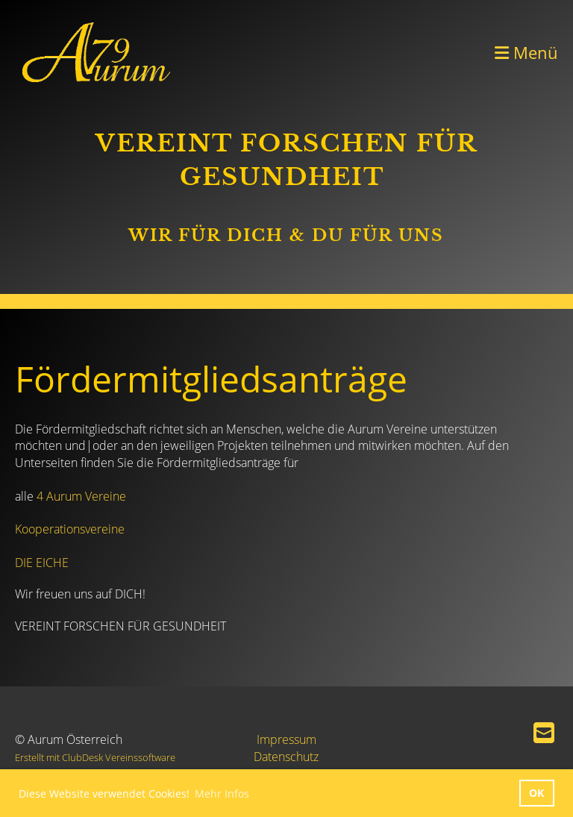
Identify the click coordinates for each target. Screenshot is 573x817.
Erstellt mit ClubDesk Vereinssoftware (95, 757)
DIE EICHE (42, 562)
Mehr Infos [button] (222, 793)
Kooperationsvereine (70, 529)
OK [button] (536, 793)
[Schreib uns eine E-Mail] (543, 732)
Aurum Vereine (84, 496)
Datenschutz (286, 756)
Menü (526, 52)
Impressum (286, 739)
